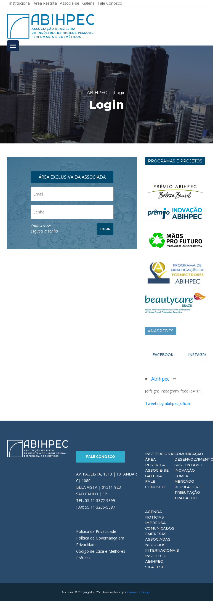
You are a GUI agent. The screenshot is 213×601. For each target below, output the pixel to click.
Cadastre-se (41, 225)
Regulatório (188, 487)
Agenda (153, 511)
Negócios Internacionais (162, 547)
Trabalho (185, 498)
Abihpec (160, 378)
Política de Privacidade (96, 531)
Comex (181, 476)
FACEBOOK (163, 354)
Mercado (184, 481)
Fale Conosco (100, 457)
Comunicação (188, 454)
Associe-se (157, 470)
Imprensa (155, 522)
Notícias (154, 517)
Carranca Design (139, 592)
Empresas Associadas (158, 536)
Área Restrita (155, 462)
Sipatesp (154, 567)
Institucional (160, 454)
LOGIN (105, 229)
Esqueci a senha (44, 231)
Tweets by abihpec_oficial (168, 403)
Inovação (184, 470)
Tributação (187, 492)
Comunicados (159, 528)
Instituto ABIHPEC (156, 558)
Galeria (153, 476)
